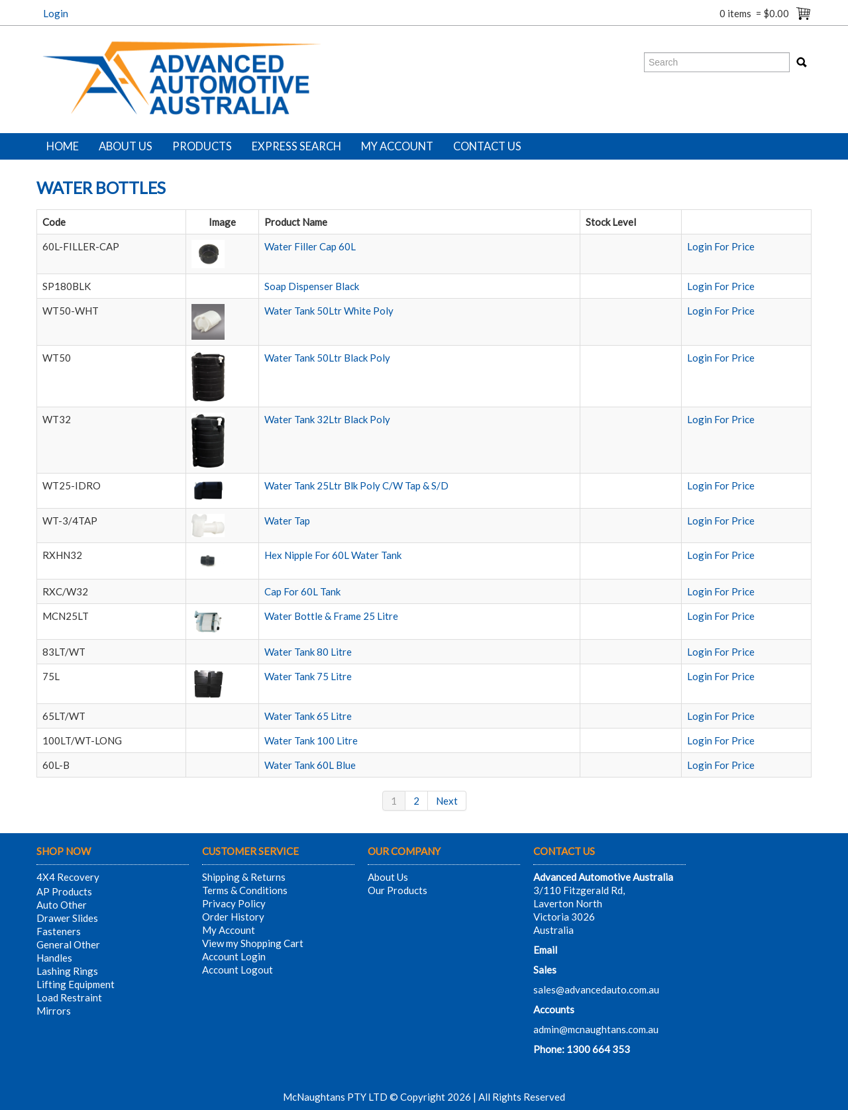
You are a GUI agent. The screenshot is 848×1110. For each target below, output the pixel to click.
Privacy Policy (234, 903)
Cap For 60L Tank (302, 591)
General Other (68, 944)
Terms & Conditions (245, 890)
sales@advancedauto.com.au (596, 989)
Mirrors (53, 1011)
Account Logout (237, 970)
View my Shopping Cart (252, 943)
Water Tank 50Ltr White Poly (329, 311)
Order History (233, 917)
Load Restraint (69, 997)
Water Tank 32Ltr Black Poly (327, 419)
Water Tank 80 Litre (308, 652)
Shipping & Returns (244, 877)
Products (202, 146)
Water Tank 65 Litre (308, 716)
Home (62, 146)
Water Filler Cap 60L (310, 246)
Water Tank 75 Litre (308, 676)
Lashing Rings (67, 971)
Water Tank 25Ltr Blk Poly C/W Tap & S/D (356, 485)
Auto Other (61, 905)
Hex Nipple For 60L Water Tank (332, 555)
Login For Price (721, 246)
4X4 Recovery (67, 877)
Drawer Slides (67, 918)
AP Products (64, 891)
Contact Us (487, 146)
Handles (54, 958)
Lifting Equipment (75, 984)
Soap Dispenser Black (311, 286)
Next (447, 801)
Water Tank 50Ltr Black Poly (327, 358)
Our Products (397, 890)
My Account (397, 146)
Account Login (234, 956)
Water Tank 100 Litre (311, 740)
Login (55, 13)
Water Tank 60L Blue (310, 765)
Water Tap (287, 521)
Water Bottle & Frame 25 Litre (331, 616)
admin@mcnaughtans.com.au (596, 1029)
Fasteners (58, 931)
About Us (125, 146)
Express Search (296, 146)
